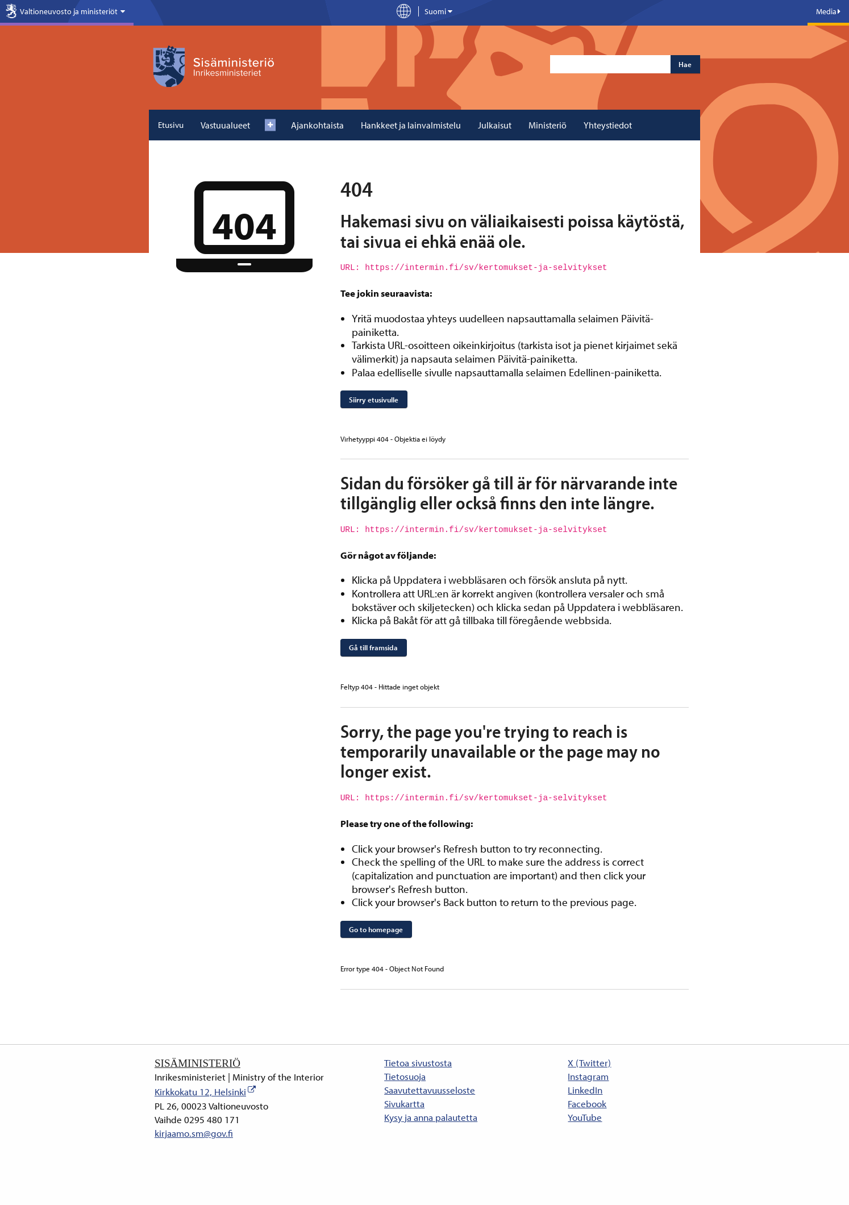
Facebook (587, 1104)
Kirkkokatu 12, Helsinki (200, 1092)
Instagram (588, 1076)
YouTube (585, 1117)
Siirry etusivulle (373, 399)
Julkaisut (494, 125)
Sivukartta (404, 1104)
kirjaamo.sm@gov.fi (194, 1133)
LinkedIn (585, 1090)
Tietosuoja (405, 1076)
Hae (685, 64)
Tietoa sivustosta (418, 1063)
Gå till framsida (373, 647)
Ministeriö (547, 125)
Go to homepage (376, 929)
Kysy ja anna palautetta (430, 1117)
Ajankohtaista (317, 125)
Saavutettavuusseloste (429, 1090)
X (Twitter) (589, 1063)
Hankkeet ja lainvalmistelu (411, 125)
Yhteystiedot (608, 125)
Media (828, 11)
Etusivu (171, 124)
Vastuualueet (225, 125)
